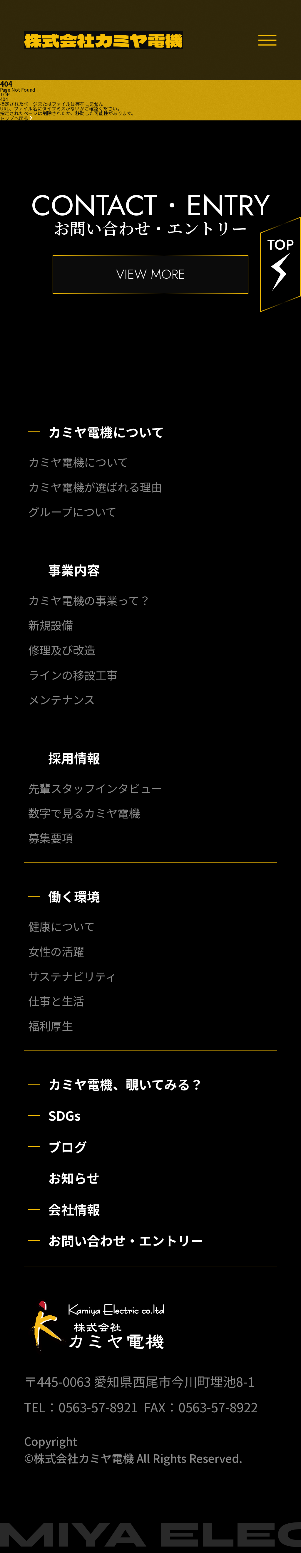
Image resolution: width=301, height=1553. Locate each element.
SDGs (64, 1115)
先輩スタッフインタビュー (95, 788)
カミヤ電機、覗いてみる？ (125, 1084)
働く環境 (74, 896)
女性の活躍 (56, 951)
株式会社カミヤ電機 (103, 40)
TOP (5, 94)
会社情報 (74, 1209)
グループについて (72, 511)
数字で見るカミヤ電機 (84, 813)
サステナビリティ (72, 976)
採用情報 (74, 757)
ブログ (67, 1146)
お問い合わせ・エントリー (125, 1240)
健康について (61, 926)
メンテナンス (61, 699)
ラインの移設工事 (73, 675)
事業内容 (74, 569)
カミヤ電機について (106, 431)
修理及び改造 (61, 650)
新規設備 (50, 625)
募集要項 (50, 838)
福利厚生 (50, 1026)
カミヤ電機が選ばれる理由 (95, 487)
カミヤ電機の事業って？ (89, 600)
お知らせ (74, 1177)
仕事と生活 (56, 1001)
